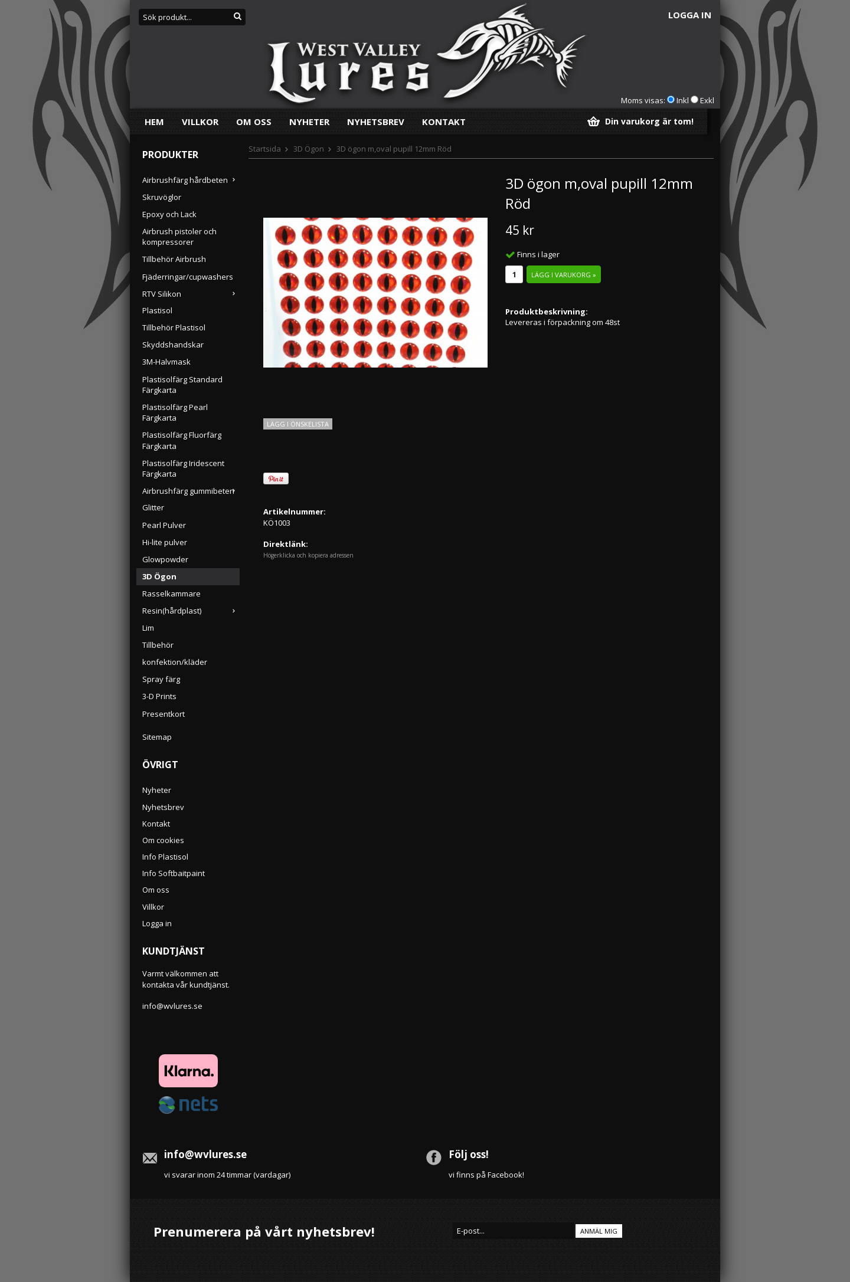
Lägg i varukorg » (563, 274)
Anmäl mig (598, 1231)
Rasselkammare (171, 593)
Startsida (265, 148)
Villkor (200, 121)
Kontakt (444, 121)
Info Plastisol (165, 856)
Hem (154, 121)
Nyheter (309, 121)
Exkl (707, 100)
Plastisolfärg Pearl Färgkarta (175, 412)
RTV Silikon (191, 293)
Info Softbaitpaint (173, 873)
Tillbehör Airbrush (174, 259)
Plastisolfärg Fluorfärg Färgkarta (181, 440)
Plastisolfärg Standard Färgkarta (182, 384)
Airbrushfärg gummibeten (191, 491)
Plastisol (157, 310)
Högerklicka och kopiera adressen (308, 555)
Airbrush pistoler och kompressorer (179, 236)
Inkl (682, 100)
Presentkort (163, 714)
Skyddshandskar (173, 344)
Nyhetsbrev (375, 121)
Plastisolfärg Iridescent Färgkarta (183, 468)
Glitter (153, 507)
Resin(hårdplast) (191, 610)
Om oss (254, 121)
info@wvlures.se (172, 1006)
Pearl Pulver (164, 525)
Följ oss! (469, 1154)
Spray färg (161, 679)
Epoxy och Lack (169, 214)
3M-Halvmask (166, 361)
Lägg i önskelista (298, 423)
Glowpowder (165, 559)
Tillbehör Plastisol (173, 327)
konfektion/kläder (174, 662)
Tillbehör (158, 645)
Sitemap (157, 737)
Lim (148, 627)
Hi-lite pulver (164, 542)
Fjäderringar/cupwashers (187, 276)
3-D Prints (159, 696)
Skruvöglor (161, 197)
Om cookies (163, 840)
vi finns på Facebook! (486, 1174)
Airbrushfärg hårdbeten (191, 180)
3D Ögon (159, 576)
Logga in (689, 15)
